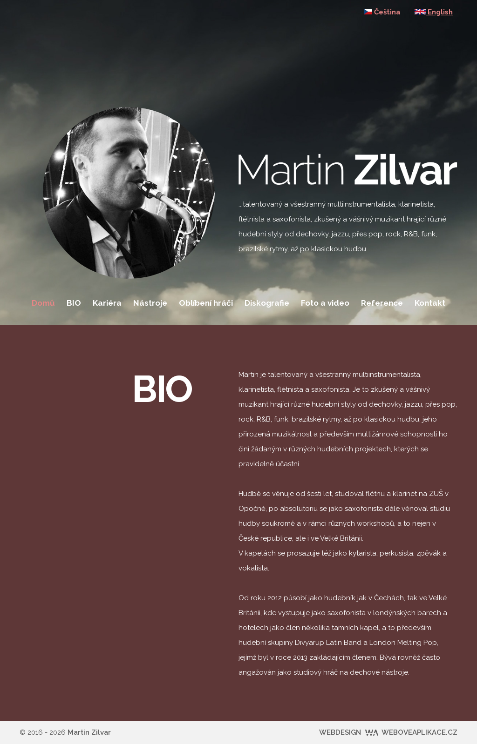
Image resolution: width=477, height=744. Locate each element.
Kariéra (107, 303)
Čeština (382, 12)
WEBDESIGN (388, 732)
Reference (382, 303)
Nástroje (150, 303)
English (434, 12)
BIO (74, 303)
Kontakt (430, 303)
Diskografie (267, 303)
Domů (43, 303)
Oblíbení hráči (206, 303)
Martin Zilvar (89, 732)
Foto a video (325, 303)
